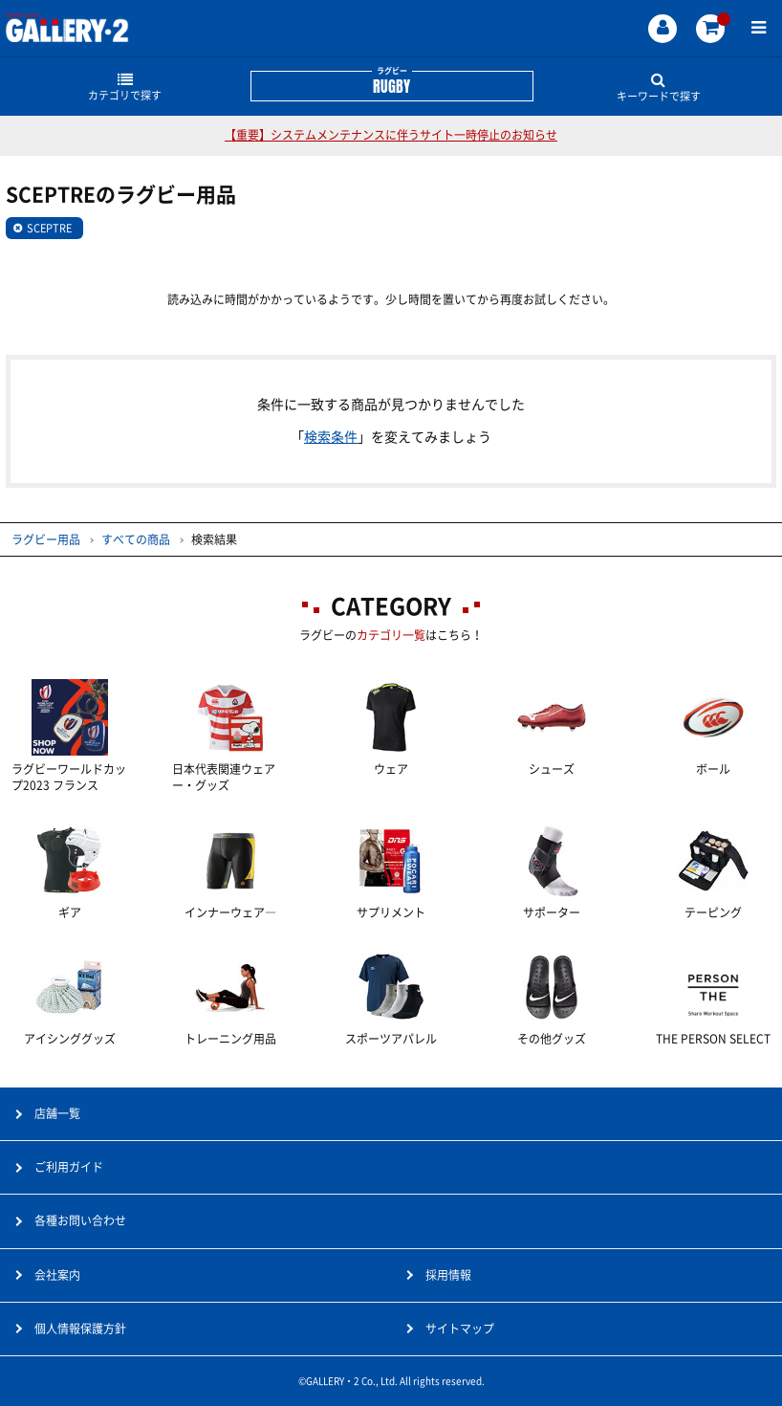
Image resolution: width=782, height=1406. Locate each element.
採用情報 (448, 1275)
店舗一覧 (57, 1113)
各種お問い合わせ (80, 1220)
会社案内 (57, 1275)
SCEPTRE (49, 228)
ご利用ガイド (68, 1167)
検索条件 (331, 437)
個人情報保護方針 (80, 1328)
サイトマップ (459, 1328)
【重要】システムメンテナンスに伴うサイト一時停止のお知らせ (391, 135)
